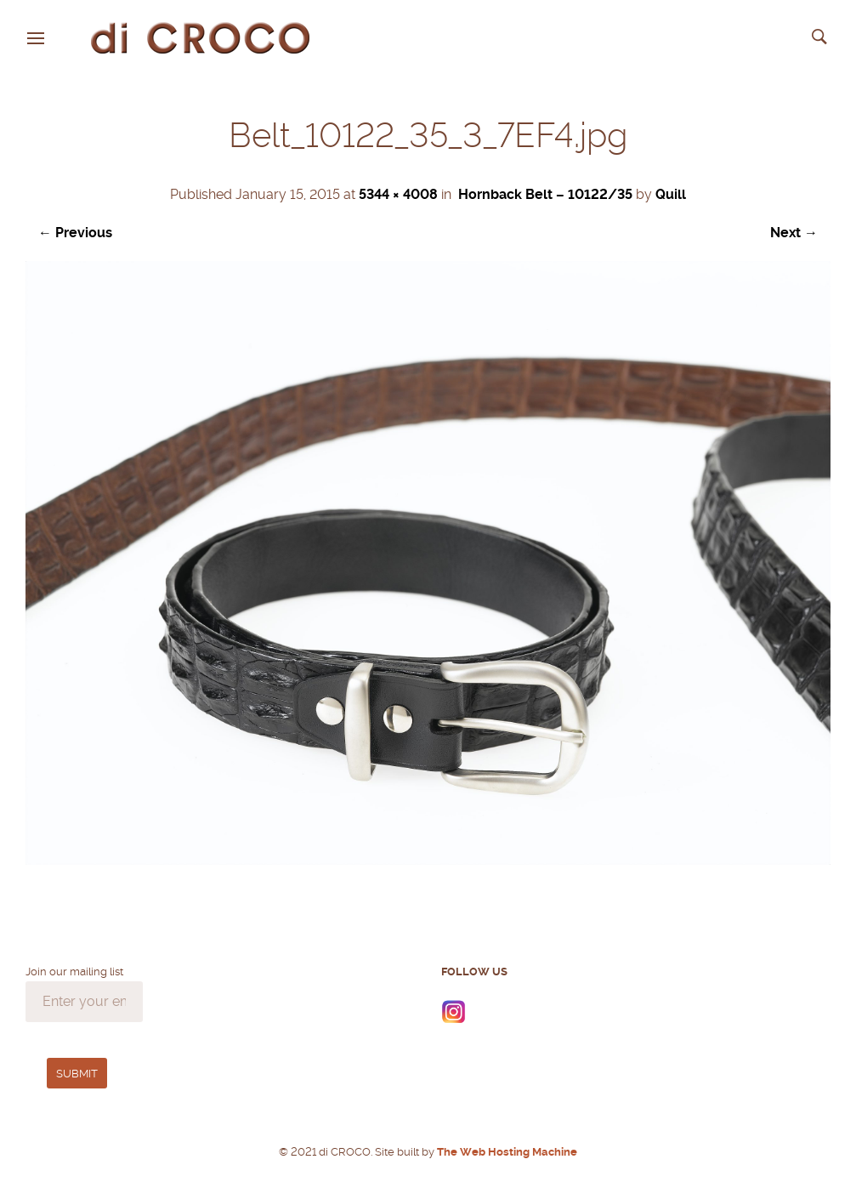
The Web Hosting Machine (505, 1151)
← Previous (75, 232)
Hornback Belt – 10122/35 (545, 194)
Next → (794, 232)
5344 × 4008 (398, 194)
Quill (670, 194)
